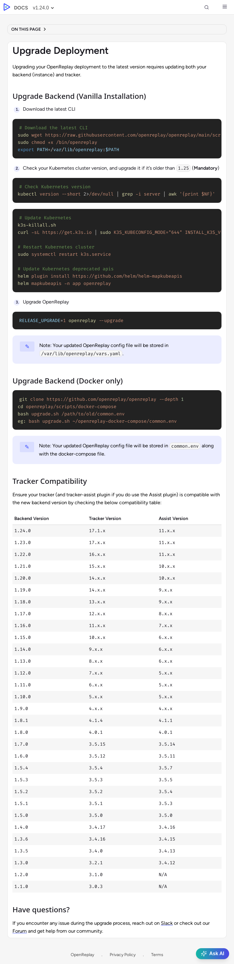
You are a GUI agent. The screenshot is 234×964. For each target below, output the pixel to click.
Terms (157, 954)
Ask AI (212, 954)
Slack (167, 923)
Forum (19, 931)
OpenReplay (82, 954)
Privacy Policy (123, 954)
